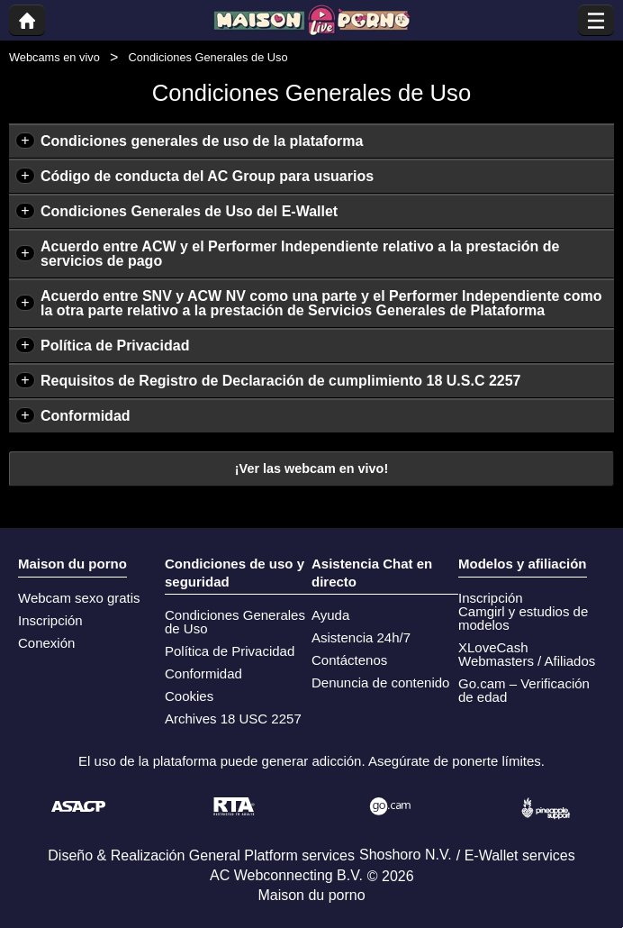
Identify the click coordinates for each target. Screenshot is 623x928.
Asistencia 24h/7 (361, 637)
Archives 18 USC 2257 (233, 718)
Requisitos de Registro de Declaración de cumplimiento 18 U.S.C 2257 (281, 380)
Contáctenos (349, 660)
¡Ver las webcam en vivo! (311, 468)
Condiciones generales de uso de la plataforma (202, 141)
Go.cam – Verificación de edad (524, 690)
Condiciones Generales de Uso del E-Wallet (189, 211)
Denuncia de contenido (380, 682)
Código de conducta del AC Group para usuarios (207, 176)
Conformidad (86, 415)
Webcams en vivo (54, 57)
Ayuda (330, 615)
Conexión (46, 643)
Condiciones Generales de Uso (235, 621)
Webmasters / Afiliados (526, 661)
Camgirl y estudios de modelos (523, 618)
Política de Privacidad (115, 345)
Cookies (189, 696)
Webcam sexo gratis (79, 597)
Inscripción (50, 620)
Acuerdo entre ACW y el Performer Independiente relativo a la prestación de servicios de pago (300, 253)
